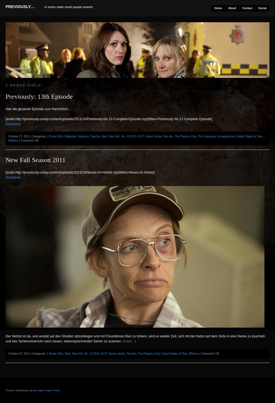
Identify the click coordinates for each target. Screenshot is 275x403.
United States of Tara (249, 136)
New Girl (114, 136)
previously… (20, 6)
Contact (247, 8)
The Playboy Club (185, 136)
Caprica (95, 136)
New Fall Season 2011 (36, 160)
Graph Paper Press (48, 390)
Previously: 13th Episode (39, 96)
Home (218, 8)
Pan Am (168, 136)
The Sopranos (207, 136)
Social (262, 8)
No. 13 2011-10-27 (132, 136)
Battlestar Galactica (77, 136)
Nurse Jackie (154, 136)
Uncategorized (226, 136)
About (232, 8)
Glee (104, 136)
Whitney (13, 140)
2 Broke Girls (55, 136)
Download (13, 124)
